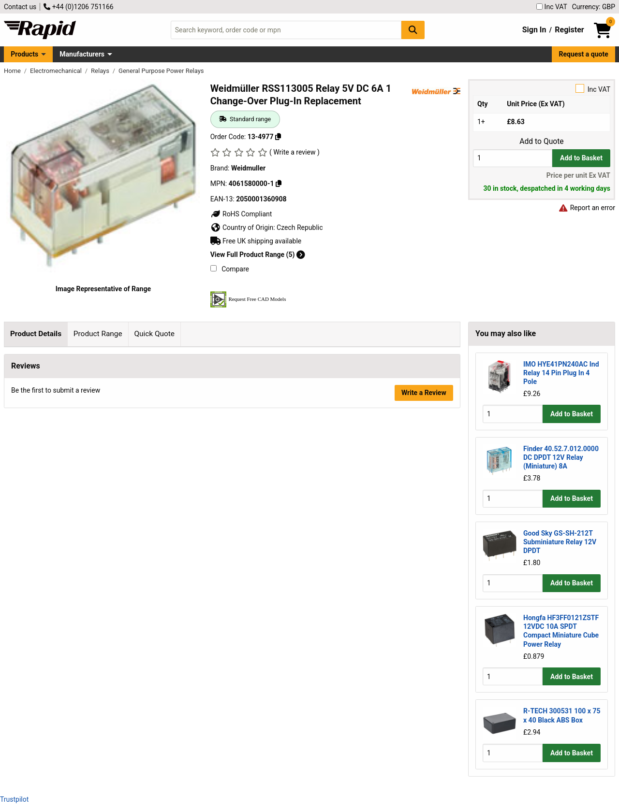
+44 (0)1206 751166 (78, 7)
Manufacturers (81, 54)
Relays (101, 70)
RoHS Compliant (241, 214)
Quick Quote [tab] (154, 333)
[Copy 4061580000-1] (278, 183)
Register (569, 29)
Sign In (534, 29)
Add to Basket (581, 158)
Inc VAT (551, 6)
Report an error (586, 207)
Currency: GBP (593, 6)
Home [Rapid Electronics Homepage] (13, 70)
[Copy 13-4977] (278, 136)
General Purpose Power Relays (161, 70)
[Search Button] (413, 30)
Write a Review (423, 699)
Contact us (20, 7)
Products (24, 54)
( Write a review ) (294, 152)
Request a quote (583, 54)
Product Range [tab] (98, 333)
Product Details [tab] (35, 333)
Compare (229, 269)
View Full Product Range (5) (257, 254)
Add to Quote (541, 141)
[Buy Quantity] (512, 158)
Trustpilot (14, 799)
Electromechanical (56, 70)
